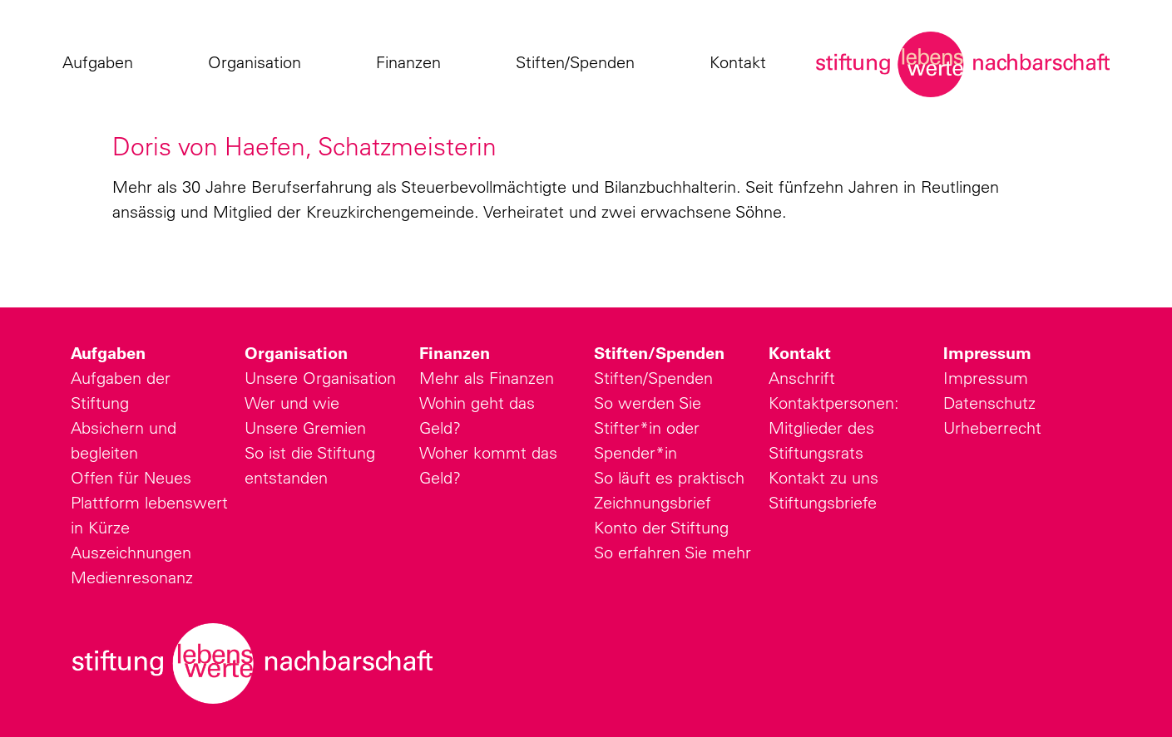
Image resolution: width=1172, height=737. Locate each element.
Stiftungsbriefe (823, 502)
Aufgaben (101, 62)
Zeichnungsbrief (652, 502)
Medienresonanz (132, 577)
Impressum (987, 353)
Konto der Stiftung (661, 527)
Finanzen (412, 62)
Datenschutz (989, 402)
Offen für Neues (131, 477)
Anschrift (802, 377)
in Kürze (100, 527)
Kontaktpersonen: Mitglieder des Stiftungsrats (834, 427)
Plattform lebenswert (149, 502)
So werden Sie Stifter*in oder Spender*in (647, 427)
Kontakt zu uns (823, 477)
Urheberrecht (992, 427)
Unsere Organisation (320, 377)
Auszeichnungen (131, 552)
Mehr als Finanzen (486, 377)
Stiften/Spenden (579, 62)
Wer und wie (292, 402)
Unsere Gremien (305, 427)
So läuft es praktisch (669, 477)
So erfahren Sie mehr (672, 552)
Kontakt (742, 62)
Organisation (258, 62)
